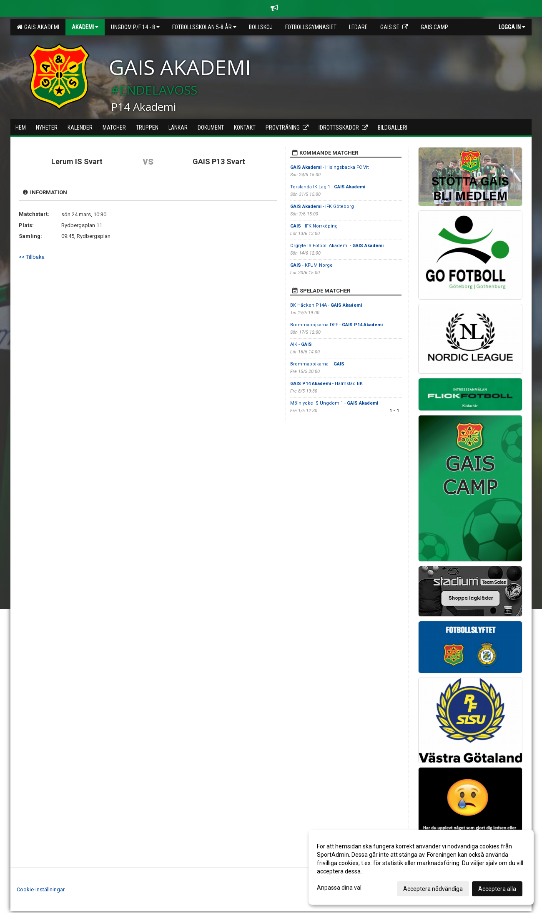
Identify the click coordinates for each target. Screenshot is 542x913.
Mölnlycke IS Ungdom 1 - (334, 403)
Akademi (85, 27)
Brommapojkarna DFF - (336, 325)
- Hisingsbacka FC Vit (329, 167)
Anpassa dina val (339, 887)
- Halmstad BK (326, 383)
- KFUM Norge (311, 265)
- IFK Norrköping (314, 226)
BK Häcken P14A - (326, 305)
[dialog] (421, 867)
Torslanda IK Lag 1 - (327, 187)
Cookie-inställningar (41, 889)
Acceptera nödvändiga (433, 888)
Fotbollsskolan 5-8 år (204, 27)
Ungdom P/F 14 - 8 (135, 27)
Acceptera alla (497, 888)
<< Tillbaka (32, 257)
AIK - (301, 344)
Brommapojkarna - (317, 364)
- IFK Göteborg (322, 206)
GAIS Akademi (38, 27)
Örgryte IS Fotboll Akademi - (337, 245)
